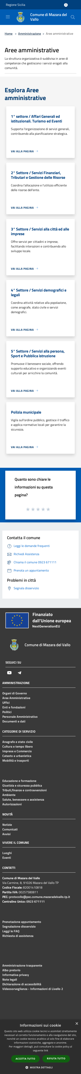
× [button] (76, 1023)
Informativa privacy (15, 974)
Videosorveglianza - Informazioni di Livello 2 (32, 988)
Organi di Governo (14, 693)
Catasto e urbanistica (16, 755)
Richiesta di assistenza (17, 935)
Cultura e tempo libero (17, 746)
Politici (7, 712)
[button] (40, 1067)
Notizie (7, 824)
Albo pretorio (11, 970)
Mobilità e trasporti (15, 760)
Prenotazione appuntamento (21, 921)
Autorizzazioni (12, 804)
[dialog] (40, 1047)
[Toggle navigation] (7, 16)
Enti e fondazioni (13, 707)
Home (8, 33)
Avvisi (6, 834)
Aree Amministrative (16, 698)
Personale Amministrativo (20, 716)
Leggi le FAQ (10, 931)
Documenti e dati (13, 721)
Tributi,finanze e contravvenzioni (24, 790)
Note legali (9, 979)
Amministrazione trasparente (22, 965)
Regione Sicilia (15, 4)
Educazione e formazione (19, 780)
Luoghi (7, 853)
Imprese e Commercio (17, 751)
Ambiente (8, 794)
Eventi (6, 857)
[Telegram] (19, 673)
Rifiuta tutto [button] (56, 1058)
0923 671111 (35, 901)
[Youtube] (9, 673)
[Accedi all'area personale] (66, 5)
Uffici (6, 702)
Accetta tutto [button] (25, 1058)
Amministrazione (29, 33)
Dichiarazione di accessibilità (21, 984)
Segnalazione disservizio (19, 926)
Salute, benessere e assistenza (23, 799)
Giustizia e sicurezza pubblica (22, 785)
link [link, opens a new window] (46, 1050)
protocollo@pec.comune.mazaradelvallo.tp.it (39, 896)
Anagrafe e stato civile (17, 741)
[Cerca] (72, 17)
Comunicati (10, 829)
